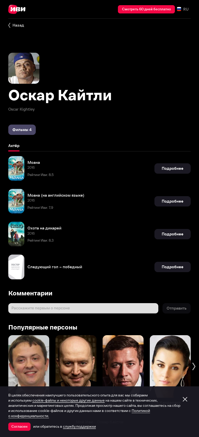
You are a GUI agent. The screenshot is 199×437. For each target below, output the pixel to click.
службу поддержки (79, 426)
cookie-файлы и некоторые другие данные (68, 400)
